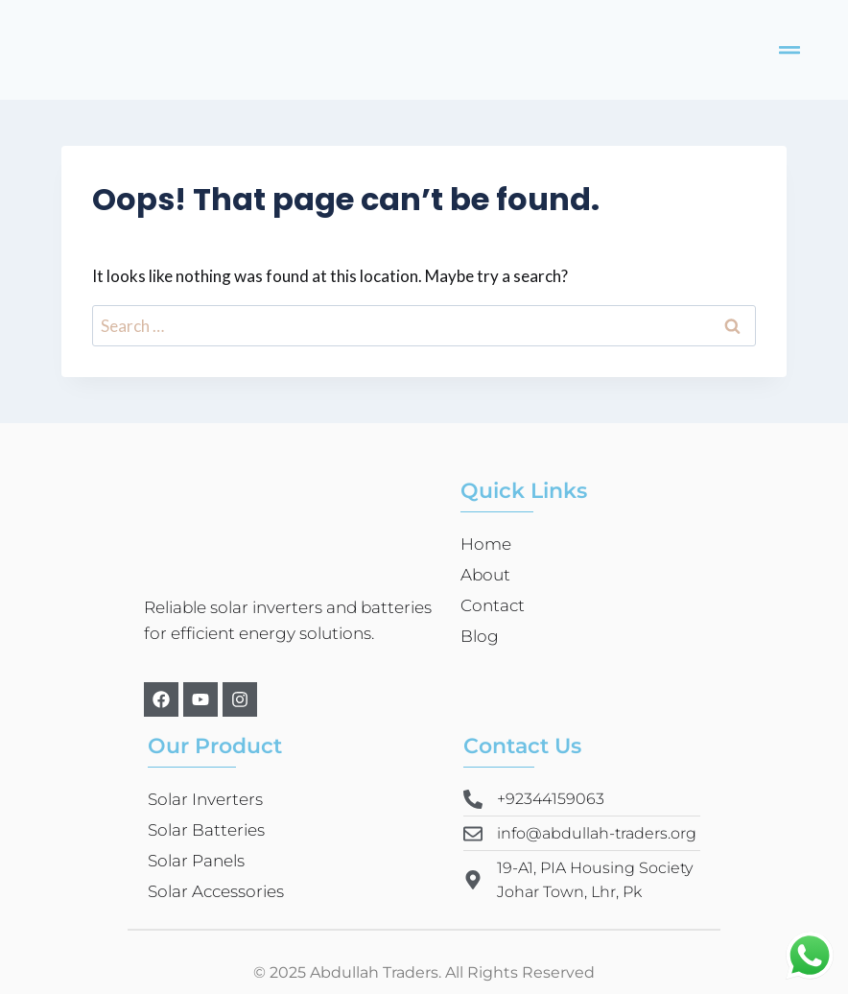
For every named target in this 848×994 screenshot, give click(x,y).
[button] (790, 49)
